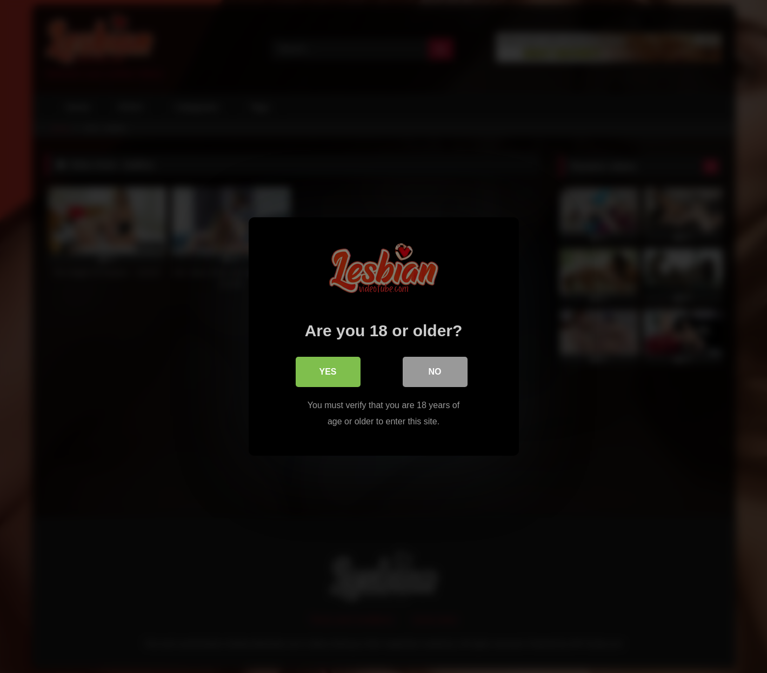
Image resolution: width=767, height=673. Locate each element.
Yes (327, 371)
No (435, 371)
